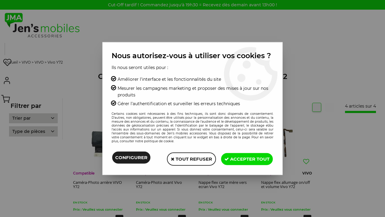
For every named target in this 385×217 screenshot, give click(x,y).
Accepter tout (245, 158)
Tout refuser (187, 158)
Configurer (131, 158)
